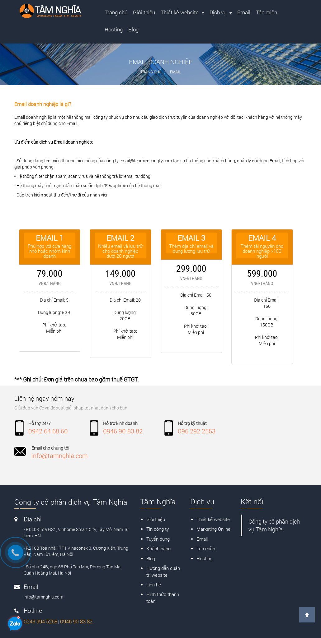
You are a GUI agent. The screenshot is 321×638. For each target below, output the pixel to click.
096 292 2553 (196, 431)
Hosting (204, 558)
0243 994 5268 (40, 621)
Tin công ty (157, 529)
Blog (150, 558)
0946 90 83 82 (123, 431)
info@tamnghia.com (59, 455)
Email (175, 71)
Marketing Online (213, 529)
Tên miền (205, 548)
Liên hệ (153, 584)
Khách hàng (158, 548)
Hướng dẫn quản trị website (163, 571)
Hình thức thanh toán (162, 597)
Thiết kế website (213, 519)
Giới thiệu (155, 519)
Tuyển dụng (158, 539)
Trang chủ (150, 71)
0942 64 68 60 (48, 431)
